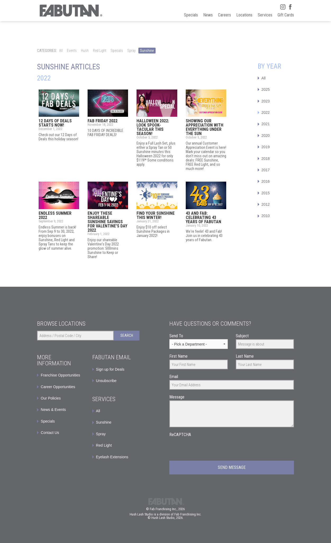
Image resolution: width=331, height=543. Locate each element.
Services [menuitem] (265, 14)
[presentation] (209, 448)
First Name (178, 356)
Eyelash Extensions (112, 457)
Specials (117, 50)
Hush (85, 50)
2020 (265, 135)
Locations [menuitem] (244, 14)
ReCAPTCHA (180, 434)
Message (176, 397)
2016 (265, 181)
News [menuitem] (208, 14)
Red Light (99, 50)
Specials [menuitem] (191, 14)
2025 (265, 89)
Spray (131, 50)
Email (173, 376)
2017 (265, 170)
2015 (265, 193)
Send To (176, 335)
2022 (265, 112)
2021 (265, 124)
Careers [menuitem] (224, 14)
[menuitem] (115, 369)
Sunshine (147, 50)
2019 (265, 147)
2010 (265, 216)
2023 (265, 101)
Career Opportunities (58, 387)
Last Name (245, 356)
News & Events (53, 409)
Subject (242, 335)
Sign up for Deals (110, 369)
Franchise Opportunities (60, 375)
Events (72, 50)
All (61, 50)
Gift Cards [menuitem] (286, 14)
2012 (265, 204)
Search (126, 335)
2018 (265, 158)
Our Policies (51, 398)
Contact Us (50, 432)
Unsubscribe (106, 381)
